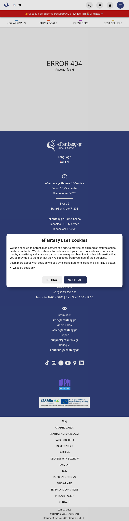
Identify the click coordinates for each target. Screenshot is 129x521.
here (74, 262)
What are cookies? (24, 267)
